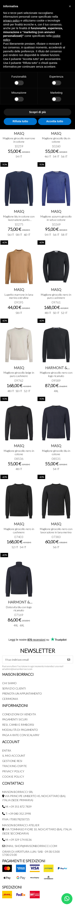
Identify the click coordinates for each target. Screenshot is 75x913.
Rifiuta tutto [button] (20, 121)
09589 (56, 380)
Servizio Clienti (14, 688)
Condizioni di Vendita (19, 714)
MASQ (19, 133)
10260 (56, 146)
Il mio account (13, 755)
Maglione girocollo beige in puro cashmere (19, 374)
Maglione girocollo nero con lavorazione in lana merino (56, 530)
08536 (18, 458)
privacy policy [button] (11, 20)
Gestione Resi (12, 761)
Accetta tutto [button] (54, 121)
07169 (18, 615)
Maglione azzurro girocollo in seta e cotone (56, 218)
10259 (18, 146)
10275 (18, 224)
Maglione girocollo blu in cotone (56, 140)
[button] (70, 6)
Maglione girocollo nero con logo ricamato (56, 374)
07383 (56, 537)
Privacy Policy (13, 771)
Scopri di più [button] (37, 112)
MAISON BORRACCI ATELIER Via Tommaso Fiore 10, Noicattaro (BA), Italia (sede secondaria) (37, 829)
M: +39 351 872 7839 (17, 806)
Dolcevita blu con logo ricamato (19, 608)
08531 (56, 458)
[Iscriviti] (69, 659)
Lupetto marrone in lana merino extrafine (19, 296)
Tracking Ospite (14, 766)
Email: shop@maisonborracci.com (29, 846)
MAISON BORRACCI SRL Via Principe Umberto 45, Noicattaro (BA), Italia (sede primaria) (34, 796)
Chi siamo (9, 683)
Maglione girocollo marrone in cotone (19, 140)
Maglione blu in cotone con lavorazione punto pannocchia (19, 220)
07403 (18, 537)
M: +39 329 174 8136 (17, 839)
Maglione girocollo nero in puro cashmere (56, 296)
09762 (18, 380)
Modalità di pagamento (20, 729)
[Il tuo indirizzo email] (33, 659)
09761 (56, 302)
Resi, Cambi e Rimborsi (18, 724)
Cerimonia (10, 698)
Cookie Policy (13, 776)
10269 (56, 224)
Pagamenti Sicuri (15, 719)
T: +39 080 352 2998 (16, 813)
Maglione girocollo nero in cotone (19, 452)
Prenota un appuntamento (22, 693)
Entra (6, 750)
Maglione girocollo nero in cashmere (19, 530)
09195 (18, 302)
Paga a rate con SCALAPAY (20, 735)
